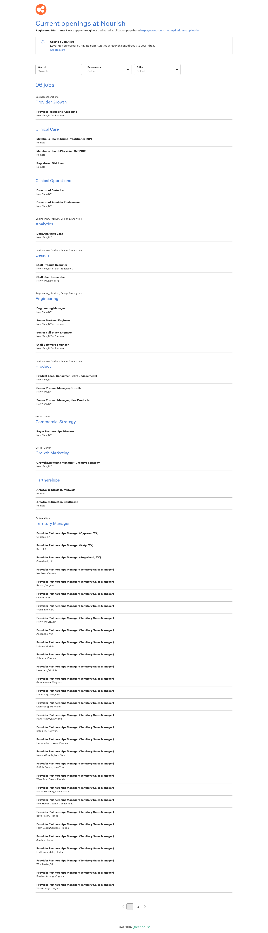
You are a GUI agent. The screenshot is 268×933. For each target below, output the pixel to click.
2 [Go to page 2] (138, 906)
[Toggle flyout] (128, 70)
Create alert (57, 49)
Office (140, 67)
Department (94, 67)
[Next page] (145, 906)
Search (42, 67)
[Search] (59, 72)
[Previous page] (123, 906)
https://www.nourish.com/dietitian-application (170, 30)
